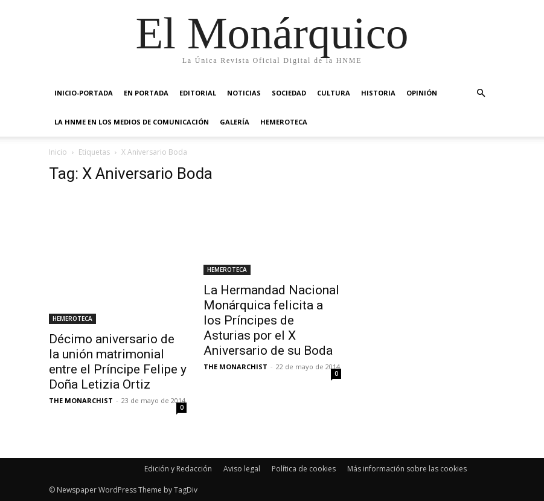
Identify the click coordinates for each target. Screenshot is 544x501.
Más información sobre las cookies (407, 469)
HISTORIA (378, 92)
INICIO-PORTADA (83, 92)
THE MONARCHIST (81, 400)
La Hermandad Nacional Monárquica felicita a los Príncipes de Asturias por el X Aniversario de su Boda (271, 320)
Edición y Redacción (178, 469)
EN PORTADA (146, 92)
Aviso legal (241, 469)
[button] (481, 93)
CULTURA (333, 92)
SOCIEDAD (289, 92)
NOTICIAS (244, 92)
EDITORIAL (197, 92)
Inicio (58, 152)
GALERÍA (234, 121)
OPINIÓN (421, 92)
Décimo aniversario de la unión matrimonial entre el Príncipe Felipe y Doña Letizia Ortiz (118, 362)
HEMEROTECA (283, 121)
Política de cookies (304, 469)
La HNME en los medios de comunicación (131, 121)
